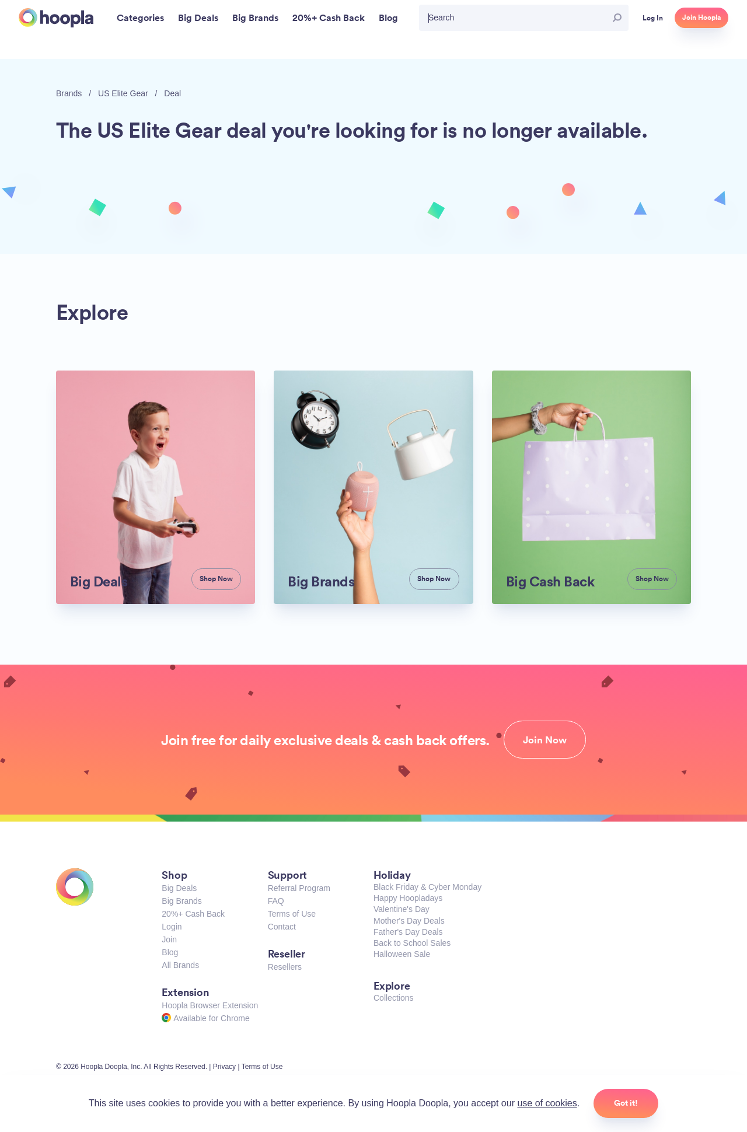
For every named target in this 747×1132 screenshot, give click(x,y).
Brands (69, 93)
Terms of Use (292, 913)
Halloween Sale (402, 954)
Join (169, 939)
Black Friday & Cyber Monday (427, 887)
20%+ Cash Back (193, 913)
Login (171, 926)
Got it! (626, 1103)
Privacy (224, 1067)
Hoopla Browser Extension (210, 1005)
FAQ (276, 901)
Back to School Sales (412, 943)
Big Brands (181, 901)
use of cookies (547, 1103)
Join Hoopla (701, 17)
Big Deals (179, 888)
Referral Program (299, 888)
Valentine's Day (402, 909)
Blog (170, 952)
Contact (282, 926)
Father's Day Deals (408, 932)
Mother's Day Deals (409, 920)
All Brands (180, 965)
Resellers (285, 967)
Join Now (545, 739)
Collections (393, 997)
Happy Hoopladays (408, 898)
